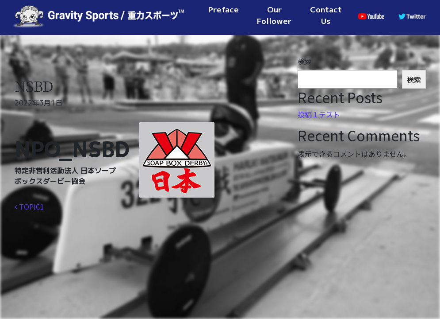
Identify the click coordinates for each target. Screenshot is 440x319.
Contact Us (326, 15)
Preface (223, 9)
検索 (305, 61)
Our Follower (274, 15)
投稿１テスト (319, 114)
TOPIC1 (29, 206)
